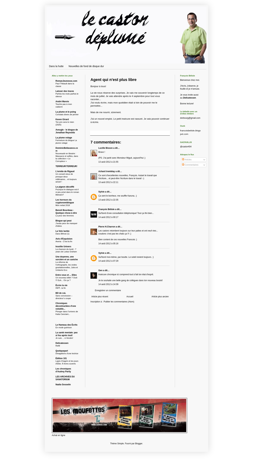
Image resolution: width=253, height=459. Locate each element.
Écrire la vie (61, 285)
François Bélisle (106, 209)
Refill (58, 346)
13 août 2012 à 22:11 (108, 182)
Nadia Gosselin (63, 384)
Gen (100, 270)
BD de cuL (61, 293)
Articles (187, 159)
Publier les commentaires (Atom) (119, 301)
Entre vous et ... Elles (66, 275)
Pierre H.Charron (106, 226)
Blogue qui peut (64, 220)
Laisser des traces (65, 91)
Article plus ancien (160, 296)
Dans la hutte (56, 66)
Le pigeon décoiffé (65, 187)
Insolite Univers (63, 246)
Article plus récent (99, 296)
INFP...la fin (61, 288)
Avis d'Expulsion (64, 239)
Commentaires (190, 165)
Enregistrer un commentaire (108, 290)
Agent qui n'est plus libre (113, 79)
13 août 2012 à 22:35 (108, 200)
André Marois (62, 101)
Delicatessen (62, 343)
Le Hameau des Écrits (66, 325)
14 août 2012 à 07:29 (108, 261)
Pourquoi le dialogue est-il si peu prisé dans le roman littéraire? (67, 192)
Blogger (138, 443)
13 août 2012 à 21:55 (108, 162)
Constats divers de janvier (67, 114)
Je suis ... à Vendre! (64, 338)
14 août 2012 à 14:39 (108, 284)
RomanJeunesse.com (66, 81)
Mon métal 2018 (63, 205)
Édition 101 (61, 358)
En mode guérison (64, 327)
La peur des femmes (65, 216)
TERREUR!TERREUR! (66, 166)
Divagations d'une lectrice (67, 353)
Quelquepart (62, 351)
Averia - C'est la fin (64, 241)
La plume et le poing (66, 112)
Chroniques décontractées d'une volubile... (66, 306)
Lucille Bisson (105, 148)
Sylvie (101, 192)
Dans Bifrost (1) (62, 234)
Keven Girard (62, 119)
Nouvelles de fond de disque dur (86, 66)
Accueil (129, 296)
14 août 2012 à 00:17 (108, 217)
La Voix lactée (62, 231)
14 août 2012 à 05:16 (108, 243)
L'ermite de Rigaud (65, 171)
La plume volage (64, 137)
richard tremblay (106, 171)
